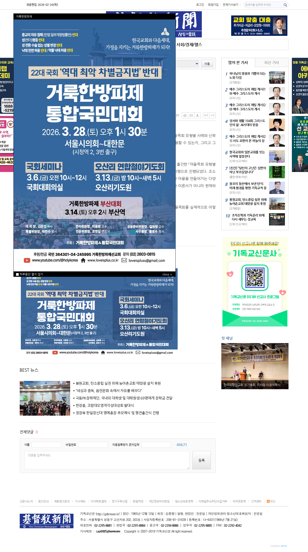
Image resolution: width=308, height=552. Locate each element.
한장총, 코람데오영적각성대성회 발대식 (105, 406)
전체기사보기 (230, 4)
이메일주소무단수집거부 (212, 501)
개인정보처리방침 (159, 501)
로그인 (200, 4)
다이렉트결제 (98, 501)
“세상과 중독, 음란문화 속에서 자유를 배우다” (109, 391)
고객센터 (256, 501)
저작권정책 (239, 501)
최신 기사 (271, 62)
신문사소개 (26, 501)
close (165, 274)
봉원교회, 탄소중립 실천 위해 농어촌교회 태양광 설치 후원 (118, 383)
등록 (201, 460)
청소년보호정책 (184, 501)
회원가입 (213, 4)
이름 (27, 444)
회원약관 (138, 501)
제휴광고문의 (62, 501)
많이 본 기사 (238, 62)
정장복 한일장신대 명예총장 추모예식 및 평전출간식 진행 (117, 413)
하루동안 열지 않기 (29, 274)
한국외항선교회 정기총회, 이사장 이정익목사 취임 (255, 385)
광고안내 (43, 501)
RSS (271, 501)
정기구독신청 (119, 501)
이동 (207, 63)
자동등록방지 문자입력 (125, 444)
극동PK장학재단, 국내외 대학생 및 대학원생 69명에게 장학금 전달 (124, 398)
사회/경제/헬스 (189, 44)
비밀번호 (71, 444)
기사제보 (80, 501)
